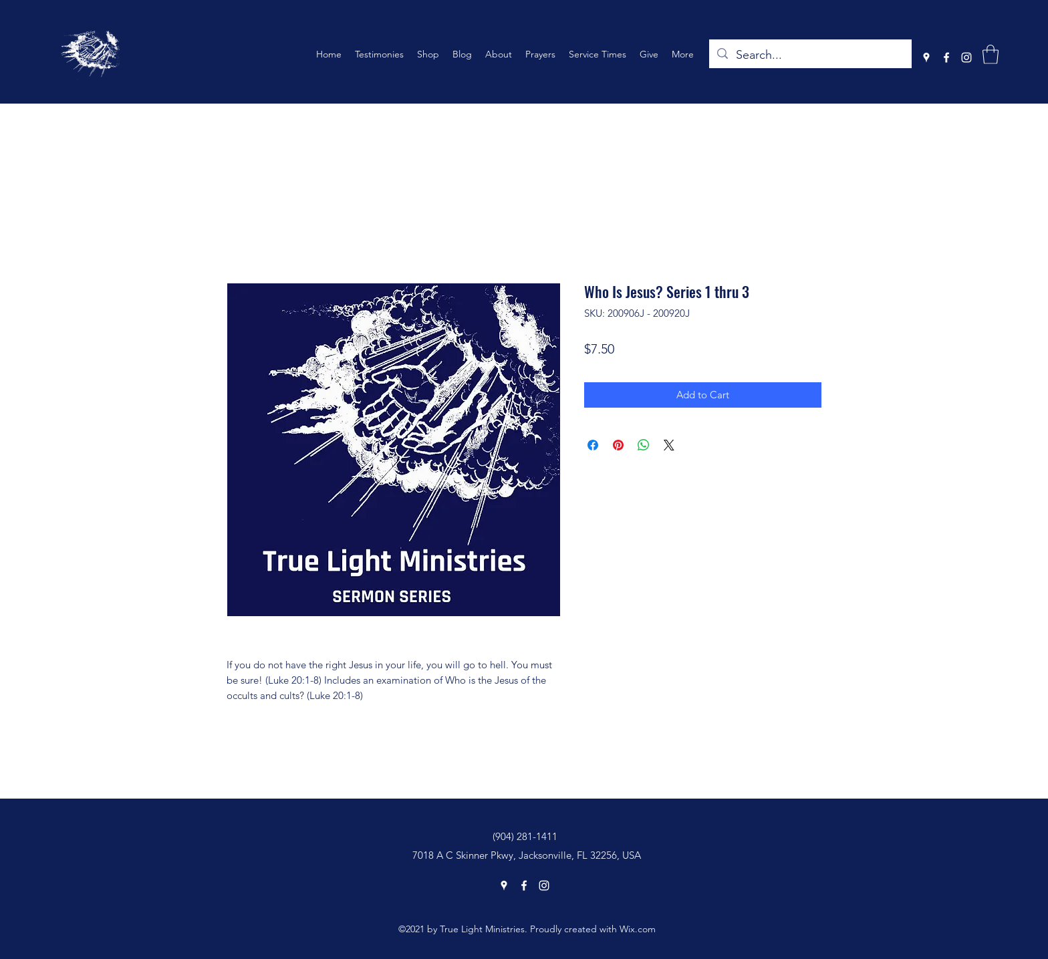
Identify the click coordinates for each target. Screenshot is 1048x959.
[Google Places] (926, 57)
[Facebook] (946, 57)
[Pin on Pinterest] (618, 445)
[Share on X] (669, 445)
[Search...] (810, 55)
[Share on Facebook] (593, 445)
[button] (990, 54)
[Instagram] (966, 57)
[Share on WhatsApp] (644, 445)
